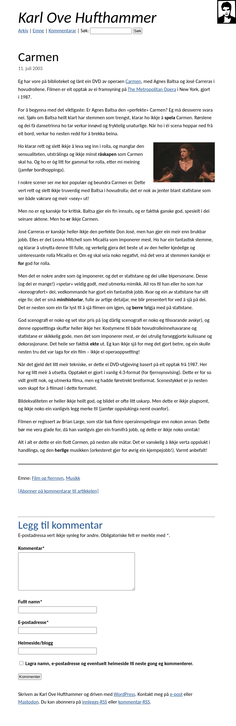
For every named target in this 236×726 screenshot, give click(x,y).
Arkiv (23, 31)
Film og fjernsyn (48, 478)
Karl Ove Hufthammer (87, 17)
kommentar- (134, 709)
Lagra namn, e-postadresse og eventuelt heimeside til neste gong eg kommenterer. (109, 671)
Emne (38, 31)
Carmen (133, 81)
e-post (176, 701)
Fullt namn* (30, 609)
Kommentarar (62, 31)
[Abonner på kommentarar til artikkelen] (58, 491)
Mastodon (28, 709)
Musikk (73, 478)
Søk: (85, 31)
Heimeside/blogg (35, 650)
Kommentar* (31, 548)
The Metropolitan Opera (152, 89)
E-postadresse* (33, 630)
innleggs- (94, 709)
